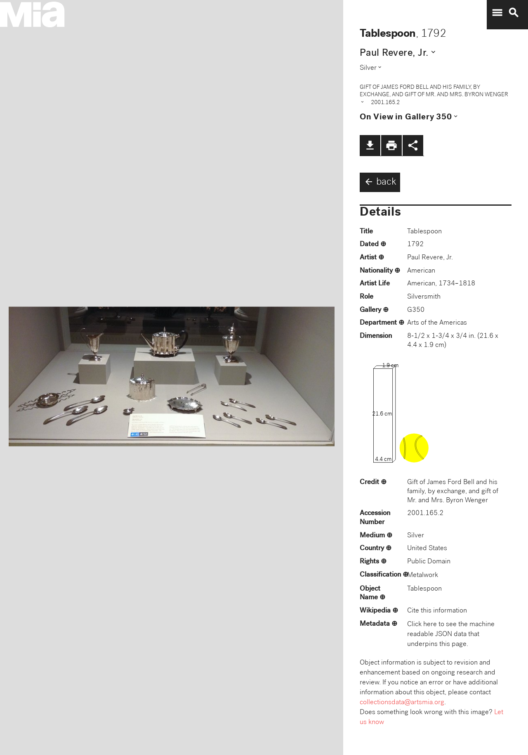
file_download (370, 145)
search (513, 13)
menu (497, 13)
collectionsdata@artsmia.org (402, 702)
